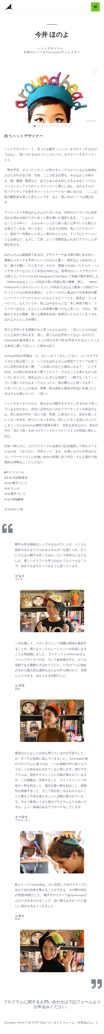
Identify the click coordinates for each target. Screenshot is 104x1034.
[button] (34, 126)
